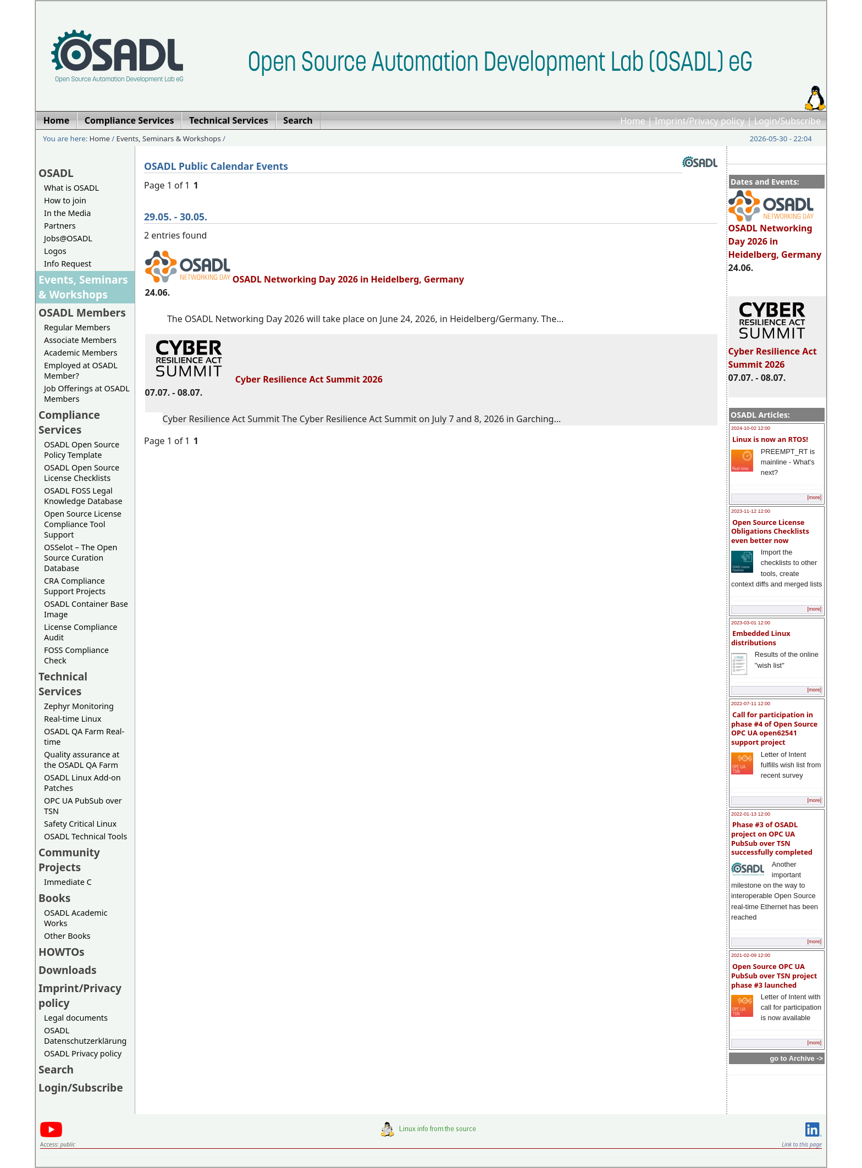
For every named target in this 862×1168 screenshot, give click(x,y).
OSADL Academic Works (75, 917)
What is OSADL (71, 187)
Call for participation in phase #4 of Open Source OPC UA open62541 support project (774, 728)
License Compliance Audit (80, 632)
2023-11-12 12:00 (750, 511)
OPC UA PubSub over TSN (83, 805)
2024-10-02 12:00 (750, 428)
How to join (65, 200)
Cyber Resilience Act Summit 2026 (772, 352)
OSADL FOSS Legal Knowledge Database (83, 495)
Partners (60, 225)
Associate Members (80, 340)
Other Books (67, 936)
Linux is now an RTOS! (770, 439)
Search (56, 1069)
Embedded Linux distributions (761, 637)
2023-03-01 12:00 (750, 622)
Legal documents (76, 1017)
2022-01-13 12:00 (750, 814)
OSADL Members (82, 312)
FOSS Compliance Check (76, 655)
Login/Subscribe (787, 121)
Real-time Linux (72, 718)
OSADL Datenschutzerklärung (85, 1035)
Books (54, 897)
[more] (814, 497)
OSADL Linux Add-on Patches (82, 782)
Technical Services (62, 684)
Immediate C (68, 882)
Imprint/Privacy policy (700, 121)
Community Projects (69, 859)
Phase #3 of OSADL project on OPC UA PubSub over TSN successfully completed (772, 838)
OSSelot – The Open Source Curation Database (80, 557)
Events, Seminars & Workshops (169, 138)
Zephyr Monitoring (79, 706)
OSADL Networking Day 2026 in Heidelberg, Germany (775, 236)
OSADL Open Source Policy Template (81, 449)
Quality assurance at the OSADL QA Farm (81, 759)
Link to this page (802, 1144)
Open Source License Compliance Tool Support (82, 524)
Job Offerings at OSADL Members (87, 393)
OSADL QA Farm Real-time (84, 736)
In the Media (67, 213)
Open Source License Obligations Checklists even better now (770, 531)
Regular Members (77, 327)
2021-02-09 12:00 (750, 955)
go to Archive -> (796, 1058)
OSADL (56, 172)
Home (632, 121)
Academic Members (80, 352)
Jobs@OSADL (68, 238)
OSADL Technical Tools (85, 836)
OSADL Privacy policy (82, 1053)
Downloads (67, 969)
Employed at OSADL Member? (81, 370)
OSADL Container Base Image (86, 609)
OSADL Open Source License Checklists (81, 472)
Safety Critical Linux (80, 823)
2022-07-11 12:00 (750, 703)
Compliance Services (69, 422)
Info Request (67, 263)
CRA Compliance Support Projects (75, 585)
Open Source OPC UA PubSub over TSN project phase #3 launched (774, 975)
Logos (55, 251)
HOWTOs (61, 951)
